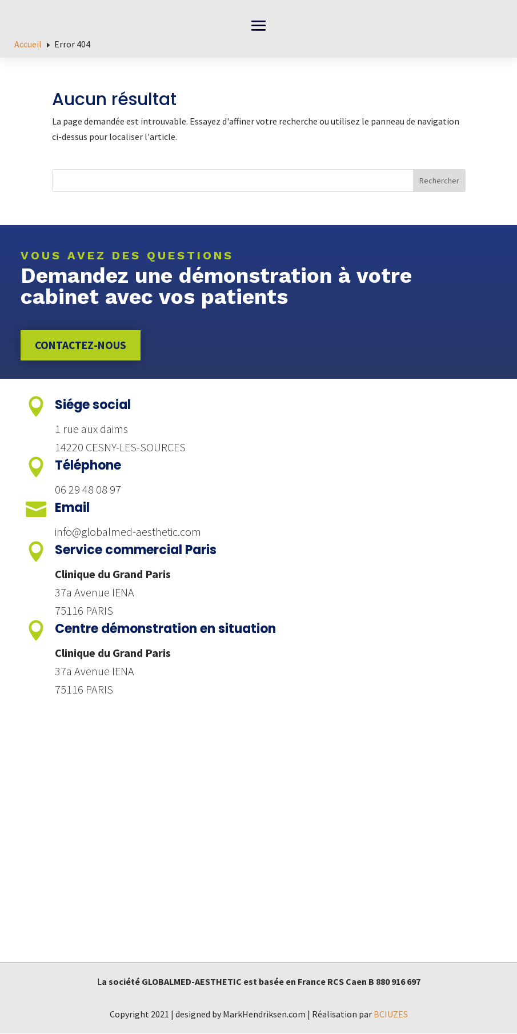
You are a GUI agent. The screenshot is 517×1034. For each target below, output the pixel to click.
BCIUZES (391, 1014)
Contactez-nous (82, 345)
